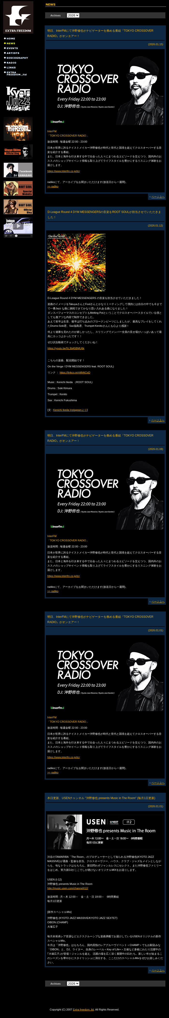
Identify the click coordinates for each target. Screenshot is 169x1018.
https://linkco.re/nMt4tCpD (75, 372)
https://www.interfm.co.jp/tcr (63, 171)
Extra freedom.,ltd (83, 1009)
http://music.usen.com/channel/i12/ (67, 888)
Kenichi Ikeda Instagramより (70, 409)
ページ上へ (158, 196)
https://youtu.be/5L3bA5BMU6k (66, 348)
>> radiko (52, 186)
